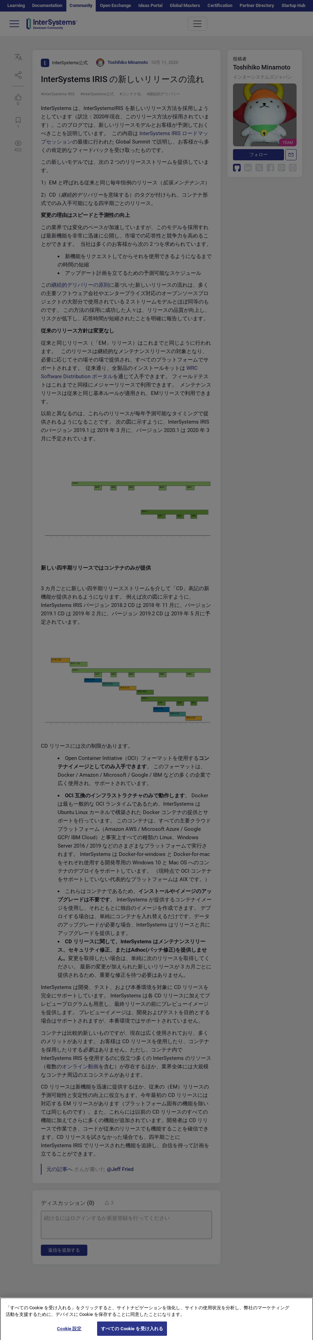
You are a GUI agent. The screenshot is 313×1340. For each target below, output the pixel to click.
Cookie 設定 (69, 1332)
